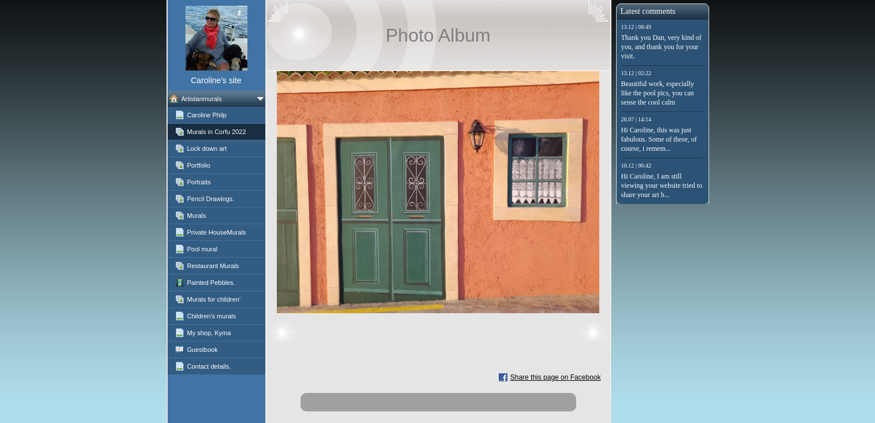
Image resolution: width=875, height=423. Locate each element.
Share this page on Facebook (555, 377)
